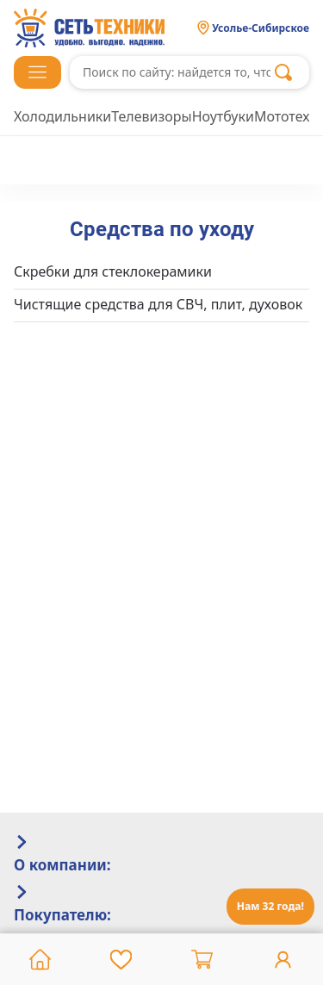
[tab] (161, 855)
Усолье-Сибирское (260, 28)
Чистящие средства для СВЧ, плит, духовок (158, 304)
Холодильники (62, 116)
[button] (37, 72)
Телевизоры (151, 116)
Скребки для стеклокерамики (113, 271)
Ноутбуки (223, 116)
